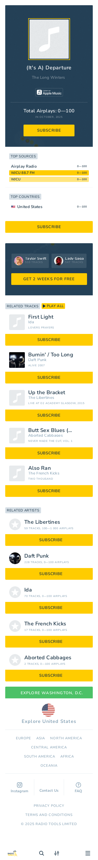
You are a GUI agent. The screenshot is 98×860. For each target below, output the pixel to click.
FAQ (78, 788)
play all (53, 306)
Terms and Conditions (49, 815)
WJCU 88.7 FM (22, 172)
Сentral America (49, 747)
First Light (40, 317)
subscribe (49, 130)
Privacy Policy (49, 805)
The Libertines (41, 397)
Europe (23, 738)
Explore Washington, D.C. (49, 693)
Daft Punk (37, 359)
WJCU (16, 179)
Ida (31, 322)
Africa (67, 756)
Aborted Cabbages (45, 435)
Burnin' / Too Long (50, 354)
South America (39, 756)
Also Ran (39, 468)
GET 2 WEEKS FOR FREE (49, 279)
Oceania (49, 765)
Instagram (19, 788)
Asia (40, 738)
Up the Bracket (46, 392)
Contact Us (49, 788)
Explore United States (49, 714)
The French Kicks (43, 473)
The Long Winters (48, 77)
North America (66, 738)
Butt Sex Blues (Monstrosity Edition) (58, 430)
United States (29, 206)
